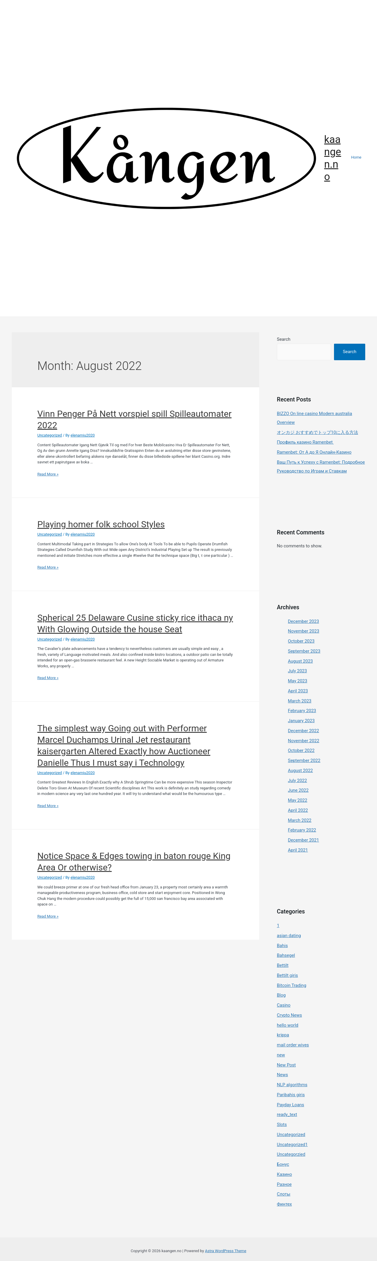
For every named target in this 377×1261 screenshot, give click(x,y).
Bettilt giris (287, 975)
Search (283, 339)
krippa (283, 1035)
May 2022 (297, 800)
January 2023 (301, 720)
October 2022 (301, 750)
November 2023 (303, 631)
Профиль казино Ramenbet (305, 442)
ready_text (287, 1114)
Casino (283, 1005)
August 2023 (300, 661)
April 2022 (298, 810)
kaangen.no (332, 158)
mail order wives (293, 1045)
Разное (284, 1184)
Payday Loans (290, 1104)
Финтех (284, 1204)
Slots (282, 1124)
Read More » (48, 474)
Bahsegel (286, 955)
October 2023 (301, 641)
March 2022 (300, 820)
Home (356, 157)
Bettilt (282, 965)
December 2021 (303, 840)
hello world (287, 1025)
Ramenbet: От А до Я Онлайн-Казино (314, 452)
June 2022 (298, 790)
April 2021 (298, 850)
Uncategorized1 (292, 1144)
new (281, 1055)
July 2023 (297, 671)
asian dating (289, 935)
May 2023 (297, 681)
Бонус (283, 1164)
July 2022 (297, 780)
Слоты (283, 1194)
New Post (286, 1065)
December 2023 (303, 621)
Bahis (282, 945)
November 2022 (303, 740)
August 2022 (300, 770)
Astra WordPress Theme (225, 1251)
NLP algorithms (292, 1084)
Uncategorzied (291, 1154)
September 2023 (304, 651)
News (282, 1075)
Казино (284, 1174)
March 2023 (300, 701)
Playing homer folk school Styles (101, 524)
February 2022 (302, 830)
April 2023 (298, 691)
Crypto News (289, 1015)
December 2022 (303, 730)
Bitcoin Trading (291, 985)
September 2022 (304, 760)
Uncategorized (49, 435)
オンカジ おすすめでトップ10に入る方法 (317, 432)
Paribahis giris (291, 1094)
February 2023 (302, 710)
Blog (281, 995)
